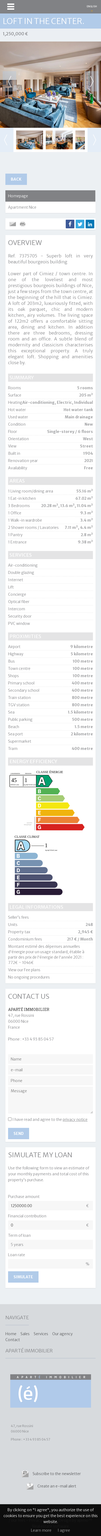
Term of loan (19, 1235)
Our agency (62, 1333)
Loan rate (16, 1254)
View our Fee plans (24, 969)
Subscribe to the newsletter (57, 1473)
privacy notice (75, 1119)
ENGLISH (92, 6)
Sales (25, 1333)
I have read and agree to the (50, 1119)
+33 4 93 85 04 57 (38, 1039)
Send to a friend (12, 224)
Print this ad (23, 224)
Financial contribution (27, 1216)
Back (16, 179)
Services (41, 1333)
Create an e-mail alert (56, 1486)
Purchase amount (24, 1196)
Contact (12, 1339)
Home (10, 1333)
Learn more (41, 1530)
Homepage (18, 196)
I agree (64, 1530)
